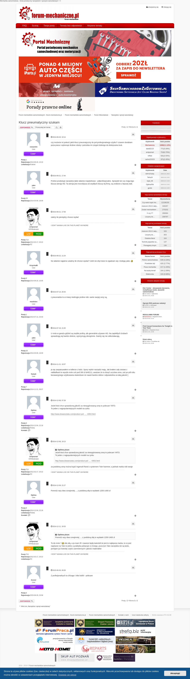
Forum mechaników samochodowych (42, 665)
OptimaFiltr (150, 184)
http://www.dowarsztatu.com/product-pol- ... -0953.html (73, 414)
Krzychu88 (34, 265)
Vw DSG (146, 305)
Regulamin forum (157, 316)
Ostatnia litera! (150, 238)
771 (162, 149)
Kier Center (147, 293)
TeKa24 (150, 177)
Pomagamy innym (150, 245)
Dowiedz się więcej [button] (67, 675)
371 (162, 159)
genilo (150, 188)
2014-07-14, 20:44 (58, 292)
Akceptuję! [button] (175, 673)
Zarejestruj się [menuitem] (152, 7)
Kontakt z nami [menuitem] (123, 615)
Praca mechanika (150, 267)
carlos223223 (150, 159)
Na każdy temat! (150, 271)
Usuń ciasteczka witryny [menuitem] (140, 615)
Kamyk (33, 374)
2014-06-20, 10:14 (58, 137)
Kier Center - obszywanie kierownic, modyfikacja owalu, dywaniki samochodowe (156, 290)
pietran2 (146, 330)
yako (33, 185)
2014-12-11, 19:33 (58, 526)
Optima (33, 410)
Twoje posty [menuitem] (49, 25)
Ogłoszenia (155, 293)
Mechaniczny (150, 145)
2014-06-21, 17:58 (58, 212)
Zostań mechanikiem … (150, 210)
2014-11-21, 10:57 (58, 364)
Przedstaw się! (150, 263)
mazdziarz (33, 302)
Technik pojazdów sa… (150, 242)
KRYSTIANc (150, 174)
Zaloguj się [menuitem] (166, 7)
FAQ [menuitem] (24, 25)
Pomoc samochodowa (150, 260)
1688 (161, 145)
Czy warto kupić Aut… (150, 202)
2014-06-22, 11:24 (58, 256)
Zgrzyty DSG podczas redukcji (154, 303)
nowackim (33, 147)
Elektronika (150, 274)
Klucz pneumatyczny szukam (39, 122)
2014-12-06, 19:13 (58, 441)
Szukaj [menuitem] (35, 25)
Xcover (33, 580)
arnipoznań (33, 227)
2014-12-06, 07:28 (58, 400)
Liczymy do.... (150, 217)
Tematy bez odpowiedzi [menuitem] (71, 25)
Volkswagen (153, 305)
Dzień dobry (147, 339)
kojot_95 (150, 181)
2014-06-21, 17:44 (58, 176)
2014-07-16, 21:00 (58, 328)
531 (162, 156)
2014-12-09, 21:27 (58, 485)
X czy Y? (150, 213)
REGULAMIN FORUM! (151, 315)
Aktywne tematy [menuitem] (94, 25)
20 (27, 198)
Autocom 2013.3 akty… (150, 206)
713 (27, 240)
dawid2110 (150, 149)
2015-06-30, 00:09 (58, 570)
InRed (150, 156)
